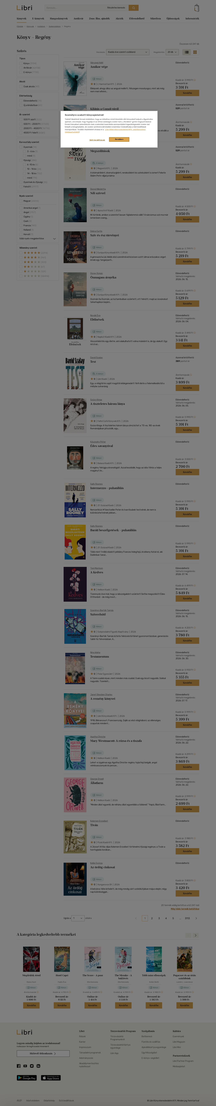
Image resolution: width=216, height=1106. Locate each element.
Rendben (119, 139)
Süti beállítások (97, 140)
